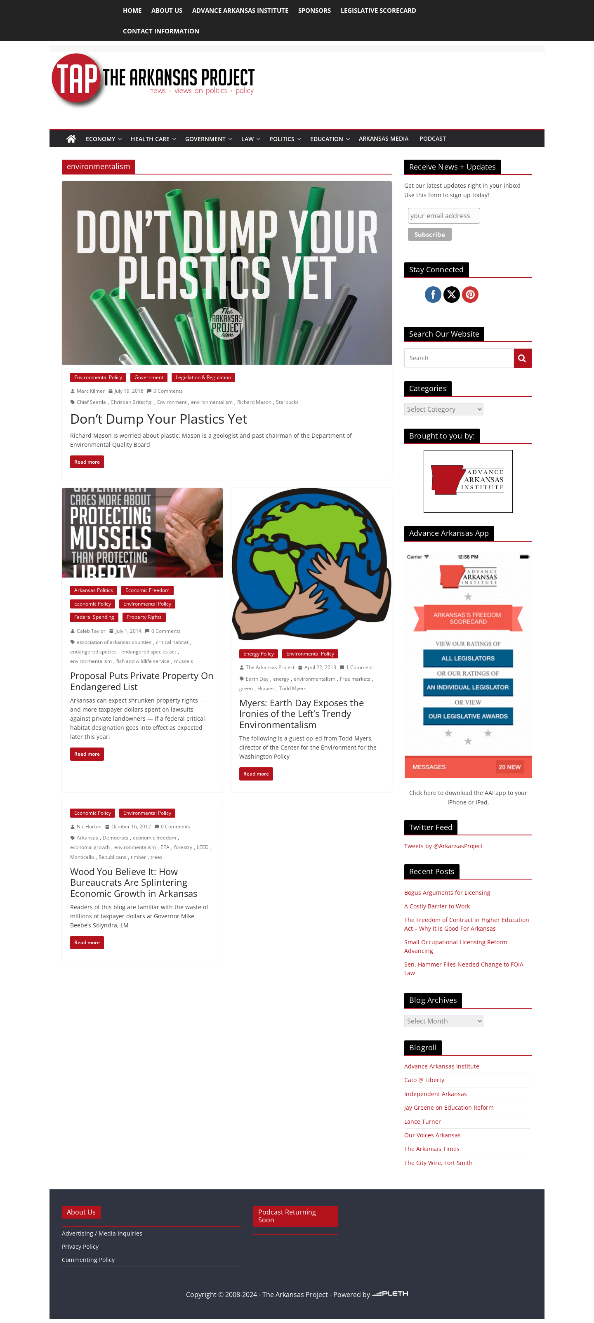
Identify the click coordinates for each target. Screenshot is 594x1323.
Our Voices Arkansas (432, 1135)
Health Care (150, 139)
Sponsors (314, 10)
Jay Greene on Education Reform (449, 1107)
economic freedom (154, 837)
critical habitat (172, 642)
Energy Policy (258, 653)
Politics (282, 139)
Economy (100, 139)
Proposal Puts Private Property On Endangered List (142, 680)
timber (138, 857)
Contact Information (161, 31)
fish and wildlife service (143, 661)
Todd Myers (292, 688)
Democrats (115, 837)
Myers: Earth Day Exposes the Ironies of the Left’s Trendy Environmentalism (301, 713)
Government (205, 139)
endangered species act (148, 651)
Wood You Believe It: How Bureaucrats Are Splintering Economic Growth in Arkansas (133, 882)
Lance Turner (422, 1121)
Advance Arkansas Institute (240, 10)
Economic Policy (92, 603)
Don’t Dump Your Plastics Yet (158, 418)
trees (157, 857)
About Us (166, 10)
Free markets (355, 678)
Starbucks (287, 402)
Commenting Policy (88, 1260)
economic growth (90, 847)
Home (132, 10)
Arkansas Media (383, 138)
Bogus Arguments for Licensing (447, 892)
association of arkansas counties (114, 642)
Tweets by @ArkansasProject (443, 846)
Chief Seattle (91, 402)
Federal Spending (94, 616)
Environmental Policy (98, 377)
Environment (171, 402)
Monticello (82, 857)
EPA (165, 847)
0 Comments (165, 390)
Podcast (433, 138)
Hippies (266, 688)
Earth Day (257, 678)
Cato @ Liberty (424, 1080)
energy (281, 678)
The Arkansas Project (270, 667)
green (246, 688)
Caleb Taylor (91, 630)
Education (326, 139)
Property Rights (144, 616)
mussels (183, 661)
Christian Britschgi (132, 402)
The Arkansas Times (432, 1149)
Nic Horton (89, 826)
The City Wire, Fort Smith (438, 1163)
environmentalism (212, 402)
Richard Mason (254, 402)
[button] (120, 139)
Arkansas (87, 837)
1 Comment (356, 667)
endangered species (93, 651)
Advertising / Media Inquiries (102, 1233)
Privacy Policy (80, 1246)
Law (247, 139)
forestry (183, 847)
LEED (203, 847)
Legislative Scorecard (378, 10)
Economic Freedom (147, 590)
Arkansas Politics (93, 590)
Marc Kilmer (91, 390)
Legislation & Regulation (203, 377)
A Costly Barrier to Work (437, 906)
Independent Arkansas (435, 1094)
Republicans (112, 857)
